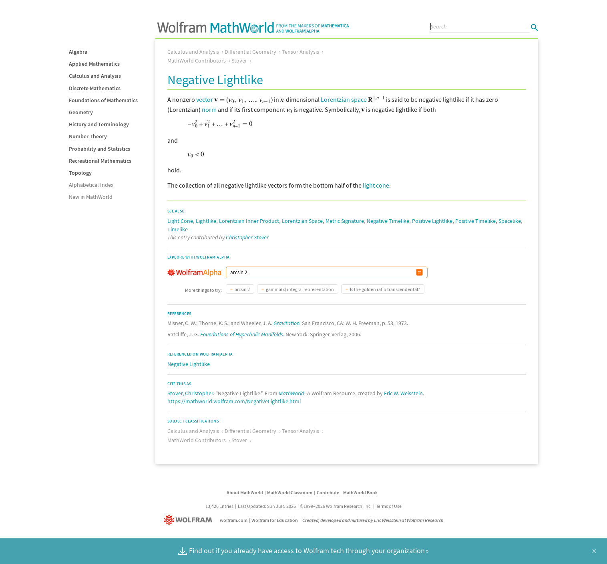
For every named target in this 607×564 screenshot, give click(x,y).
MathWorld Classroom (289, 492)
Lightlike (206, 220)
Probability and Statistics (99, 148)
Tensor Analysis (300, 51)
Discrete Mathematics (95, 88)
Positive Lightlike (432, 220)
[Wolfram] (189, 520)
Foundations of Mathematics (103, 100)
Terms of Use (389, 506)
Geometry (81, 112)
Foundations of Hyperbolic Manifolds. (242, 334)
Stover (239, 60)
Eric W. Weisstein (403, 393)
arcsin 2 (242, 289)
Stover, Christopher (190, 393)
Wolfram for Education (274, 520)
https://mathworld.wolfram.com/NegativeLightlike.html (234, 401)
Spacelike (509, 220)
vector (204, 99)
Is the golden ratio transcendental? (385, 289)
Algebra (78, 51)
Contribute (328, 492)
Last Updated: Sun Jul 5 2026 (267, 506)
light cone (376, 185)
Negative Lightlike (188, 364)
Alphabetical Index (91, 184)
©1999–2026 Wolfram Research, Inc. (336, 506)
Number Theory (88, 136)
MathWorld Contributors (196, 60)
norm (209, 109)
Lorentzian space (344, 99)
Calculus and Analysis (95, 75)
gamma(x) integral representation (300, 289)
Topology (80, 172)
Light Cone (180, 220)
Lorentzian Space (302, 220)
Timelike (177, 229)
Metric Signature (345, 220)
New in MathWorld (91, 196)
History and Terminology (99, 124)
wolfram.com (233, 520)
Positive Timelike (475, 220)
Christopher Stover (247, 237)
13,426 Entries (219, 506)
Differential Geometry (250, 51)
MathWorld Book (360, 492)
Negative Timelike (388, 220)
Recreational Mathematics (100, 160)
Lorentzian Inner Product (249, 220)
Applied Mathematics (94, 63)
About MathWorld (245, 492)
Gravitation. (287, 323)
